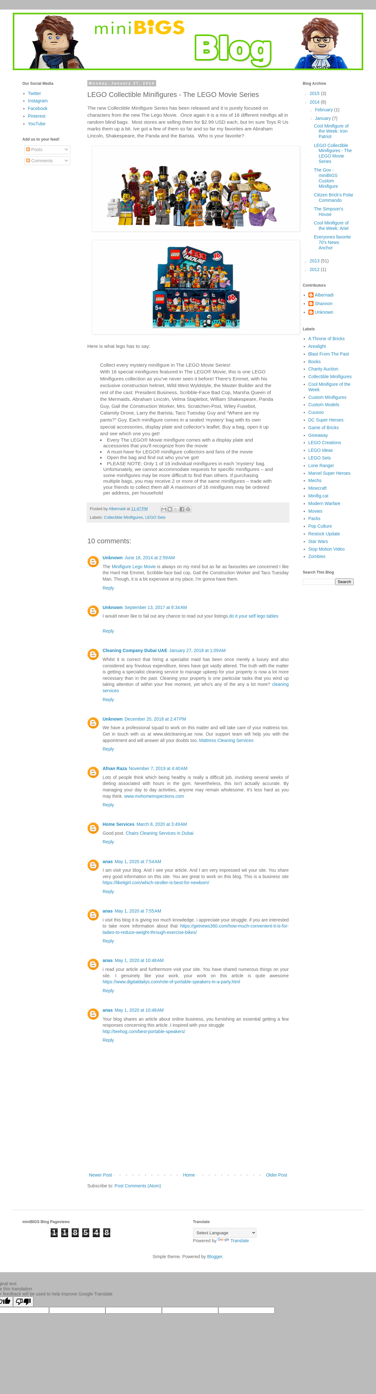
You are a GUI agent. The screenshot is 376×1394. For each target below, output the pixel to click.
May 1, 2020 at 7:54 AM (138, 861)
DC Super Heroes (326, 419)
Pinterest (37, 116)
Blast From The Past (328, 353)
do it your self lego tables (253, 616)
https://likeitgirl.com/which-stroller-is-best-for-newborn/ (156, 882)
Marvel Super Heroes (329, 473)
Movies (315, 511)
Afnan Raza (115, 768)
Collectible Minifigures (123, 517)
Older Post (276, 1175)
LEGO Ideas (320, 450)
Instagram (38, 100)
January (323, 118)
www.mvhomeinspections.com (154, 796)
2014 (315, 102)
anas (108, 861)
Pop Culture (320, 526)
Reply (108, 588)
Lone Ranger (321, 465)
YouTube (37, 123)
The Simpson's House (328, 211)
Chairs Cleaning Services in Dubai (159, 833)
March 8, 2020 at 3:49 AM (161, 824)
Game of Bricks (323, 427)
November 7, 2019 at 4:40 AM (158, 768)
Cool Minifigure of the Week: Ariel (331, 225)
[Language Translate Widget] (225, 1233)
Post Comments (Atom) (138, 1185)
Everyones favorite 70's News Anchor (332, 242)
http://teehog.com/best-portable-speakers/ (144, 1031)
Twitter (34, 93)
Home (189, 1175)
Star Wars (318, 541)
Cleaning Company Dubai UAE (135, 650)
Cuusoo (316, 412)
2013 (315, 260)
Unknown (113, 557)
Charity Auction (323, 368)
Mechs (315, 480)
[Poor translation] (23, 1301)
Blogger (214, 1256)
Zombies (317, 556)
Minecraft (317, 488)
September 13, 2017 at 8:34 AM (156, 607)
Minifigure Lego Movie (134, 566)
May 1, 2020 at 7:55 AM (138, 910)
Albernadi (324, 294)
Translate (233, 1240)
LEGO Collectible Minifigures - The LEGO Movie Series (333, 153)
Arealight (317, 346)
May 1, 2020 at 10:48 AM (139, 960)
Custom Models (323, 404)
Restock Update (324, 533)
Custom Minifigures (327, 397)
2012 (315, 269)
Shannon (324, 303)
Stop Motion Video (326, 549)
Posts (34, 149)
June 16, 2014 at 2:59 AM (150, 557)
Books (314, 361)
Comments (39, 160)
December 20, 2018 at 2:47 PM (155, 719)
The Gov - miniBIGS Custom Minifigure (326, 177)
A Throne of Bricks (326, 338)
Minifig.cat (318, 495)
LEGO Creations (324, 442)
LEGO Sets (155, 517)
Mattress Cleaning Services (226, 740)
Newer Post (100, 1175)
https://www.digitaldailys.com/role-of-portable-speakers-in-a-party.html (171, 981)
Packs (314, 518)
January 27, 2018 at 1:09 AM (197, 650)
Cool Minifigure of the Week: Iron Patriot (331, 131)
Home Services (118, 824)
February (324, 109)
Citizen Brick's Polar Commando (333, 197)
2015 (315, 93)
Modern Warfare (324, 503)
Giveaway (318, 435)
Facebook (37, 108)
